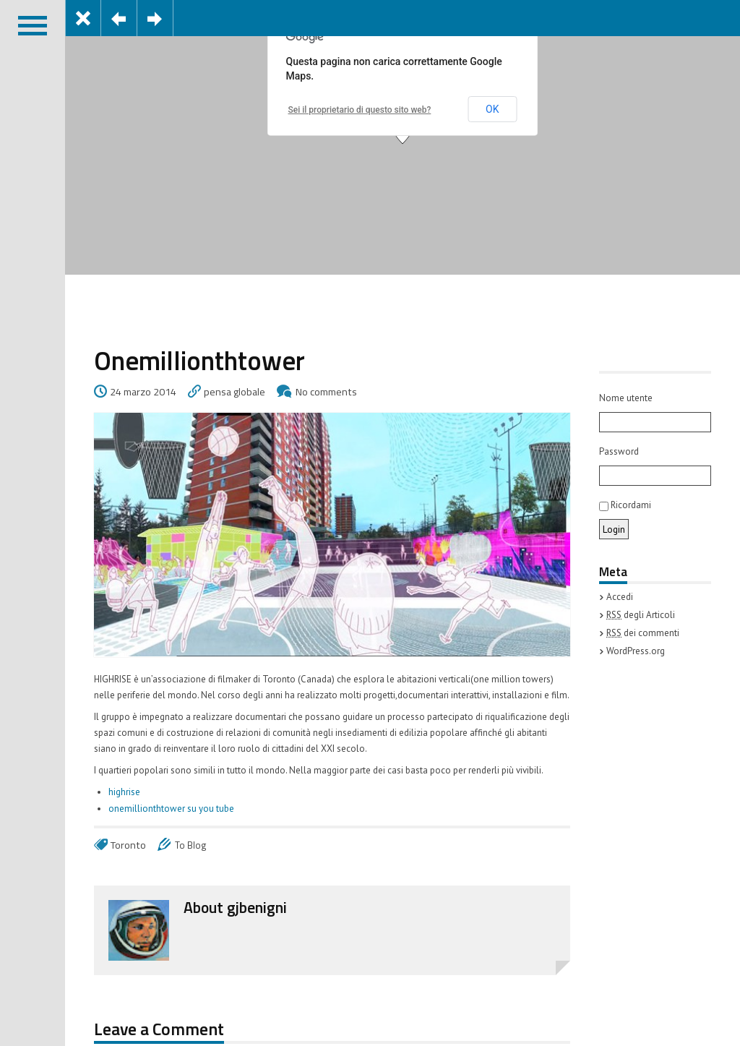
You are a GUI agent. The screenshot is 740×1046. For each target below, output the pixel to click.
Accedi (619, 597)
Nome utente (626, 398)
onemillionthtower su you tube (171, 808)
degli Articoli (640, 615)
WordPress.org (635, 651)
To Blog (191, 845)
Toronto (128, 845)
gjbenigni (257, 907)
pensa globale (234, 392)
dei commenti (642, 633)
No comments (326, 392)
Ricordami (625, 505)
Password (619, 451)
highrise (124, 792)
